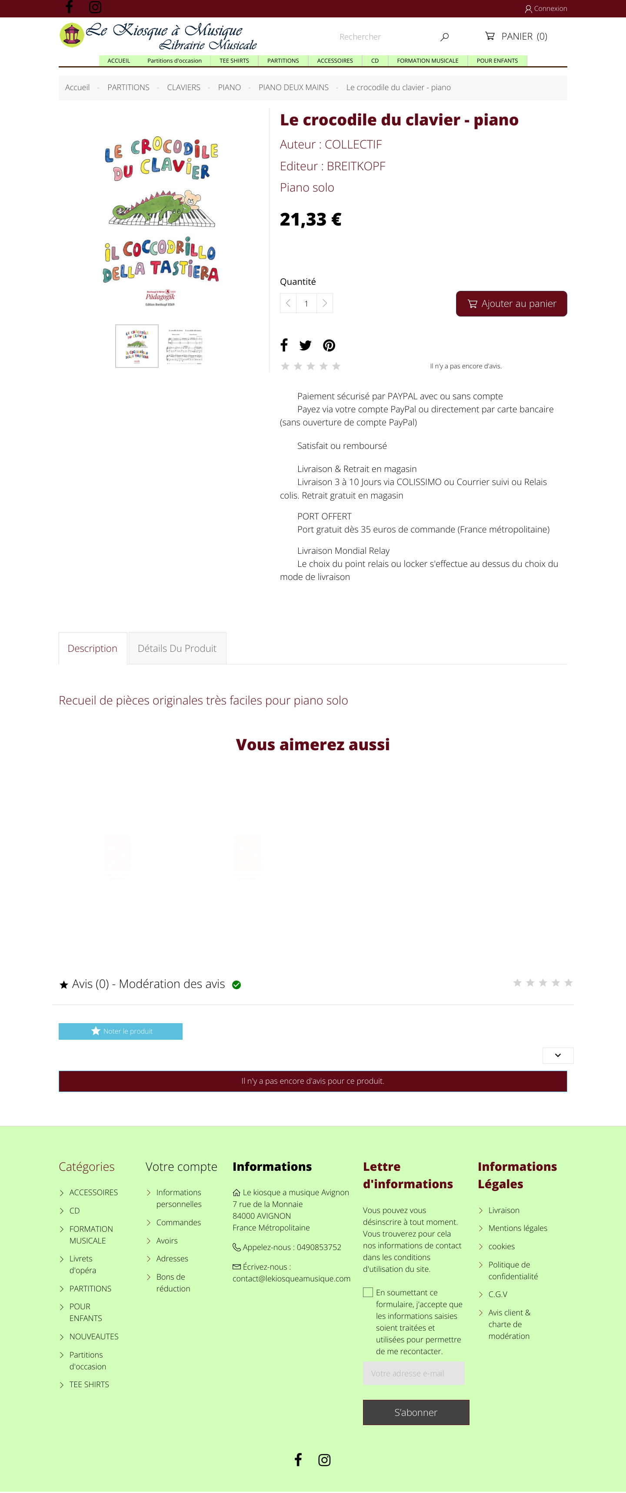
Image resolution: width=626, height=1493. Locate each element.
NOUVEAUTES (94, 1338)
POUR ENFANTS (86, 1314)
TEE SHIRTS (89, 1386)
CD (75, 1212)
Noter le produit (121, 1032)
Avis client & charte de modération (510, 1326)
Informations (272, 1167)
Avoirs (167, 1242)
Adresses (172, 1260)
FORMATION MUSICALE (91, 1236)
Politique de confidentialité (513, 1272)
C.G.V (498, 1296)
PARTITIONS (91, 1290)
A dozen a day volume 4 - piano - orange (247, 892)
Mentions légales (518, 1230)
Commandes (178, 1224)
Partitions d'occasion (88, 1362)
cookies (502, 1248)
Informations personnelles (179, 1200)
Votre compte (181, 1167)
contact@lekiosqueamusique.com (292, 1280)
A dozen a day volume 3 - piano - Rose (117, 892)
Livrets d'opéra (83, 1266)
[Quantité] (306, 303)
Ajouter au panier (511, 303)
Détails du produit (178, 648)
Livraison (504, 1212)
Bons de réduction (173, 1284)
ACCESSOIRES (94, 1194)
